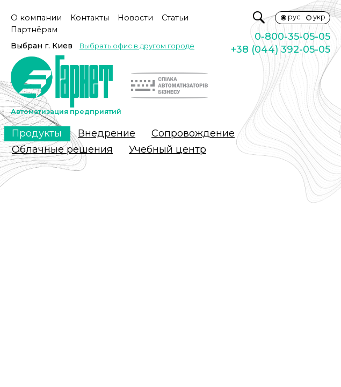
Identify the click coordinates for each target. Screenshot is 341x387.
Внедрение (106, 133)
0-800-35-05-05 (292, 36)
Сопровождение (193, 133)
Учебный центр (167, 149)
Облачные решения (62, 149)
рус (294, 17)
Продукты (37, 133)
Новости (135, 18)
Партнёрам (34, 29)
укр (319, 17)
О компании (36, 18)
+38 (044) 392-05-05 (280, 49)
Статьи (175, 18)
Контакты (89, 18)
